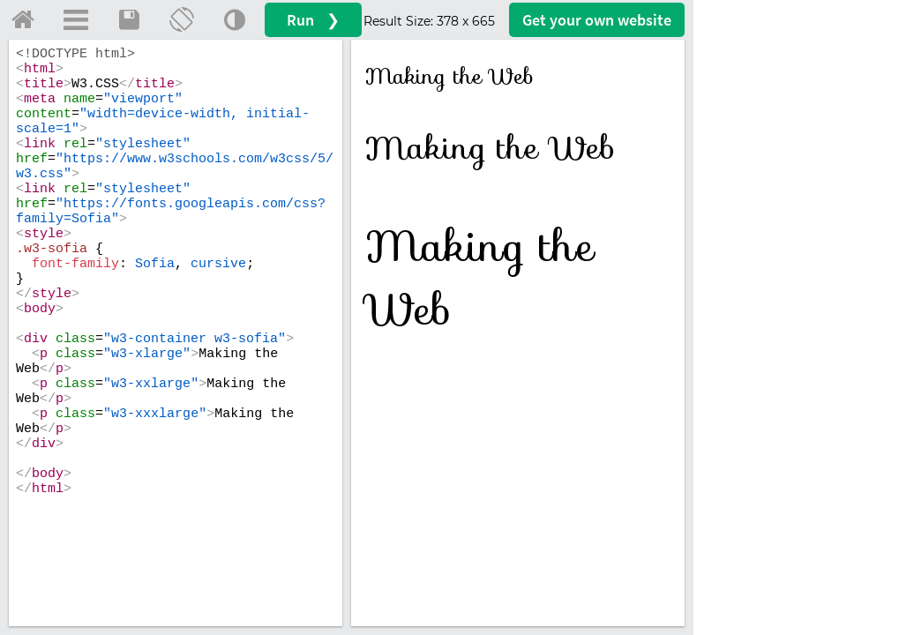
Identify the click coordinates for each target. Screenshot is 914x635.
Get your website (596, 20)
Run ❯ (313, 20)
